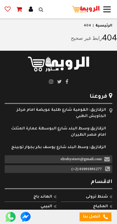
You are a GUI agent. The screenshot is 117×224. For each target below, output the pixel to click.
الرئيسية (103, 26)
